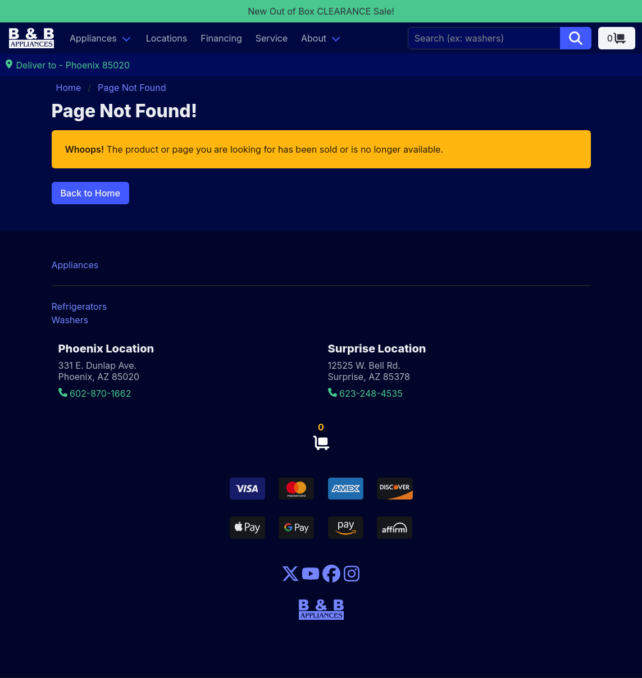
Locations (167, 38)
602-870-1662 (94, 393)
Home (68, 87)
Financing (221, 38)
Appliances (93, 38)
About (313, 38)
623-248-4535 (365, 393)
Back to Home (90, 193)
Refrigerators (79, 306)
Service (272, 38)
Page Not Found (132, 87)
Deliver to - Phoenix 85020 (67, 65)
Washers (70, 320)
